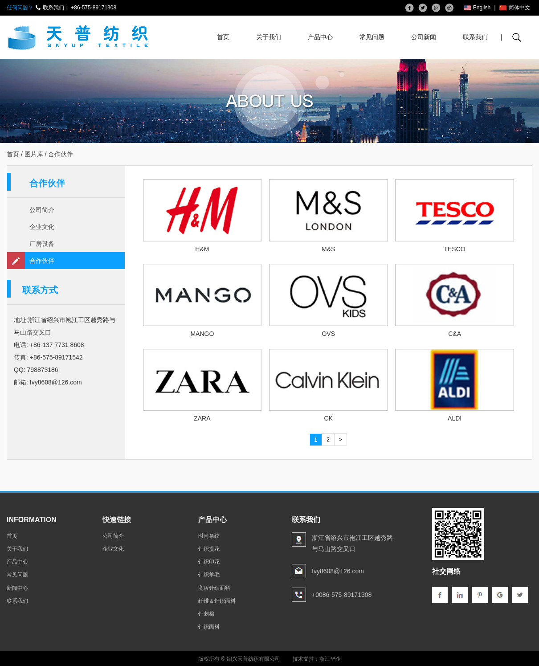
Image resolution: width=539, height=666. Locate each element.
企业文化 (41, 226)
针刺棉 (206, 614)
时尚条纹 (209, 536)
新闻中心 (17, 587)
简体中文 (514, 7)
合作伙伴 (41, 260)
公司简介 (41, 209)
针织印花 (209, 562)
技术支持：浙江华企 (317, 659)
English (477, 7)
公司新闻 (423, 37)
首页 (223, 37)
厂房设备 (41, 243)
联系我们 (475, 37)
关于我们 (268, 37)
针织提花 (209, 549)
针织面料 (209, 627)
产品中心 (320, 37)
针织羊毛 (209, 575)
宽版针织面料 (214, 587)
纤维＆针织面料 (217, 601)
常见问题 (371, 37)
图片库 (33, 154)
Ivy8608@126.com (56, 382)
